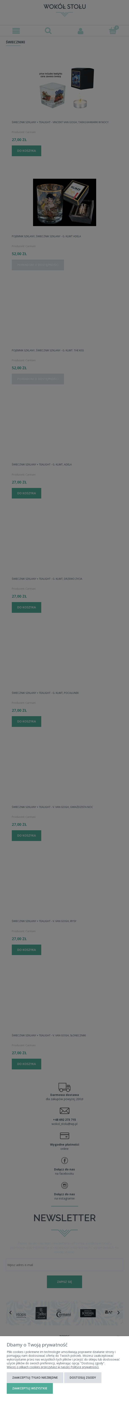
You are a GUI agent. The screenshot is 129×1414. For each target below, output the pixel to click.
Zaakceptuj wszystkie (29, 1388)
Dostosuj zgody (83, 1377)
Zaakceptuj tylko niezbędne (35, 1377)
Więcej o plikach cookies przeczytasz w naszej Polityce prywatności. (53, 1367)
